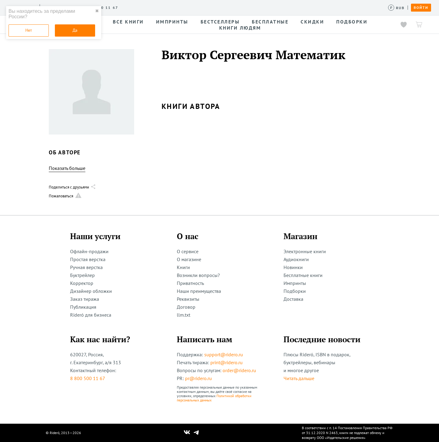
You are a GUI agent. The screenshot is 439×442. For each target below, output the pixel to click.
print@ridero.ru (226, 362)
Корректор (81, 283)
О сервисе (105, 7)
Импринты (295, 283)
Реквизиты (188, 299)
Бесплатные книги (303, 275)
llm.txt (183, 315)
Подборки (295, 291)
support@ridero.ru (223, 354)
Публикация (83, 307)
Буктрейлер (82, 275)
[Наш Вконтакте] (187, 433)
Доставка (293, 299)
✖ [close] (97, 11)
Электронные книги (305, 251)
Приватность (190, 283)
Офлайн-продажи (89, 251)
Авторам (186, 7)
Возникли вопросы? (198, 275)
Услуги (131, 7)
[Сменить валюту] (396, 8)
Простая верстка (87, 259)
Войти (421, 7)
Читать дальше (299, 378)
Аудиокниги (296, 259)
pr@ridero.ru (198, 378)
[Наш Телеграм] (196, 433)
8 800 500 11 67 (87, 378)
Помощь (260, 7)
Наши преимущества (199, 291)
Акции (237, 7)
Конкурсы (158, 7)
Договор (186, 307)
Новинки (293, 267)
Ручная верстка (86, 267)
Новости (212, 7)
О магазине (189, 259)
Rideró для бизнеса (90, 315)
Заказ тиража (84, 299)
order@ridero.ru (239, 370)
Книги (183, 267)
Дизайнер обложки (91, 291)
